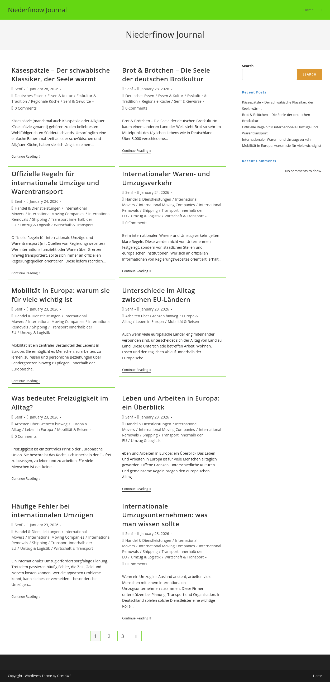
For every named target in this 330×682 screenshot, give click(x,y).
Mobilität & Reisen (183, 321)
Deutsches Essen (29, 95)
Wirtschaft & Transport (73, 224)
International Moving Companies (56, 213)
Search (248, 65)
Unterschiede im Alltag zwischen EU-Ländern (158, 295)
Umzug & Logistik (35, 224)
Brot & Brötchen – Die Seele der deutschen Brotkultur (166, 74)
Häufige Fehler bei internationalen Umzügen (52, 510)
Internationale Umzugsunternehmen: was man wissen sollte (165, 515)
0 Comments (26, 108)
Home (317, 676)
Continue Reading (26, 157)
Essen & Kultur (60, 95)
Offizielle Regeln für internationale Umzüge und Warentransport (55, 182)
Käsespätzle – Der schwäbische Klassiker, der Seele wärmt (61, 74)
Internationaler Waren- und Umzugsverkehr (166, 178)
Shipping (39, 219)
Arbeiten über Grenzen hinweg (151, 315)
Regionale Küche (45, 101)
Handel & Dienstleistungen (38, 208)
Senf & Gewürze (77, 101)
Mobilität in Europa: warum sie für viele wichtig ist (61, 295)
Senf (18, 88)
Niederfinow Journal (37, 9)
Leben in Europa (150, 321)
